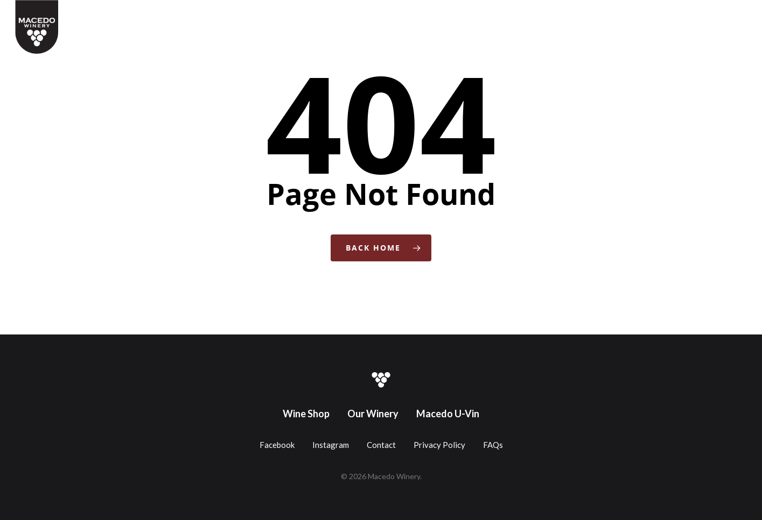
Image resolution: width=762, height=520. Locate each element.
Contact (685, 18)
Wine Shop (285, 18)
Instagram (330, 445)
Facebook (277, 445)
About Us (641, 18)
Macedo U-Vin (447, 413)
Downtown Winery (577, 18)
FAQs (493, 445)
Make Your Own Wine (489, 18)
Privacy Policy (439, 445)
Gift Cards (418, 18)
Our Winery (373, 413)
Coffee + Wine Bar (352, 18)
